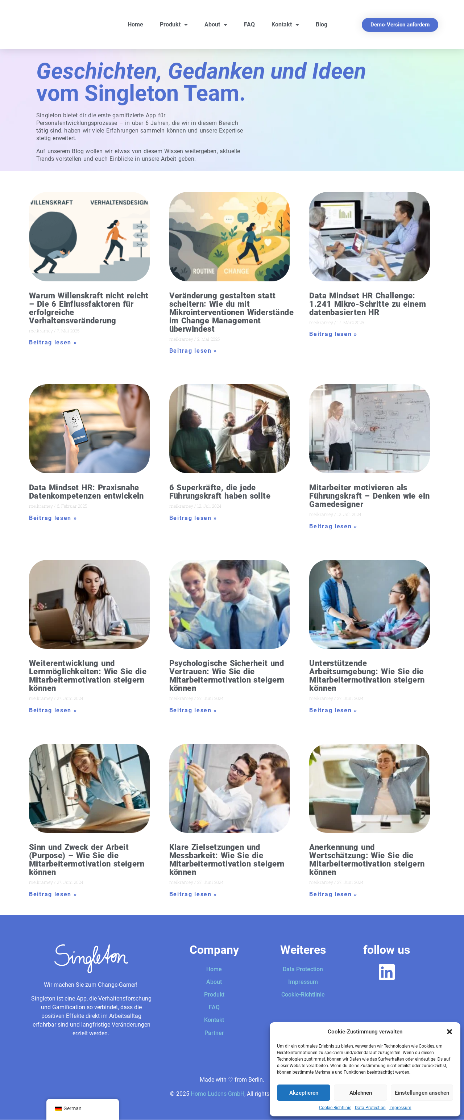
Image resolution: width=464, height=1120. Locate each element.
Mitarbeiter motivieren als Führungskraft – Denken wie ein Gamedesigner (369, 496)
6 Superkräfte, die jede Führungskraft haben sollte (219, 491)
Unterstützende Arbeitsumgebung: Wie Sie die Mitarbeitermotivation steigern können (366, 676)
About (215, 24)
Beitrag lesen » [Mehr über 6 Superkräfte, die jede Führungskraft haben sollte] (193, 518)
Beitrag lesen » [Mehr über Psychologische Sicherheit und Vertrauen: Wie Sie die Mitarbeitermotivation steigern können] (193, 710)
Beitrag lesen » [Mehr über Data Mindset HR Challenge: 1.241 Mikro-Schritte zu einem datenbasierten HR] (333, 334)
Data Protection (370, 1107)
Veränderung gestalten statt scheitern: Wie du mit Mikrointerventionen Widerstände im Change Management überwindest (231, 312)
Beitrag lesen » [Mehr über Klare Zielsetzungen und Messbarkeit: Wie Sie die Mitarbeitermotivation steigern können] (193, 894)
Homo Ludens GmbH (217, 1093)
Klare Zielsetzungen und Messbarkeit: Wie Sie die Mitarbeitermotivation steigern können (227, 860)
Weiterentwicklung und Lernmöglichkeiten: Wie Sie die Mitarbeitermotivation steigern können (87, 676)
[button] (449, 1031)
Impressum (400, 1107)
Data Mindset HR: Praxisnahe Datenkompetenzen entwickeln (86, 491)
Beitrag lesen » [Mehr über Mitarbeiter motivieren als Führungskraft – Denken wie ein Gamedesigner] (333, 526)
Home (135, 24)
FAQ (249, 24)
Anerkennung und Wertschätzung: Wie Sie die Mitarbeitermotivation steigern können (366, 860)
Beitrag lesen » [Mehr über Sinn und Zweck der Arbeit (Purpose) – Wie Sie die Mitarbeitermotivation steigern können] (53, 894)
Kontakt (285, 24)
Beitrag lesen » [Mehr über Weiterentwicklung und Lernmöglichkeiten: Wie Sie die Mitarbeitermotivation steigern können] (53, 710)
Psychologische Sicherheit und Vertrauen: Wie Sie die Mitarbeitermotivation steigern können (227, 676)
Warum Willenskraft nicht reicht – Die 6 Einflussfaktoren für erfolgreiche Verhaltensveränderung (88, 308)
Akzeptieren (303, 1093)
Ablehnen (360, 1093)
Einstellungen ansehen (422, 1093)
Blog (321, 24)
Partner (214, 1032)
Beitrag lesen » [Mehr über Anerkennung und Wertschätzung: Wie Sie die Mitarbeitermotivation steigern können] (333, 894)
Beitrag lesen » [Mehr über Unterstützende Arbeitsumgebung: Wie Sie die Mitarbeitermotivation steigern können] (333, 710)
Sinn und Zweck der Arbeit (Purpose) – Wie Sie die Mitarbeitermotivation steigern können (86, 860)
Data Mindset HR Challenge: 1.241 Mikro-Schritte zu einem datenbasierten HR (367, 304)
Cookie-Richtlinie (335, 1107)
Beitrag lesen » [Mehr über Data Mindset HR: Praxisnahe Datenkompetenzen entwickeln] (53, 518)
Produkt (174, 24)
